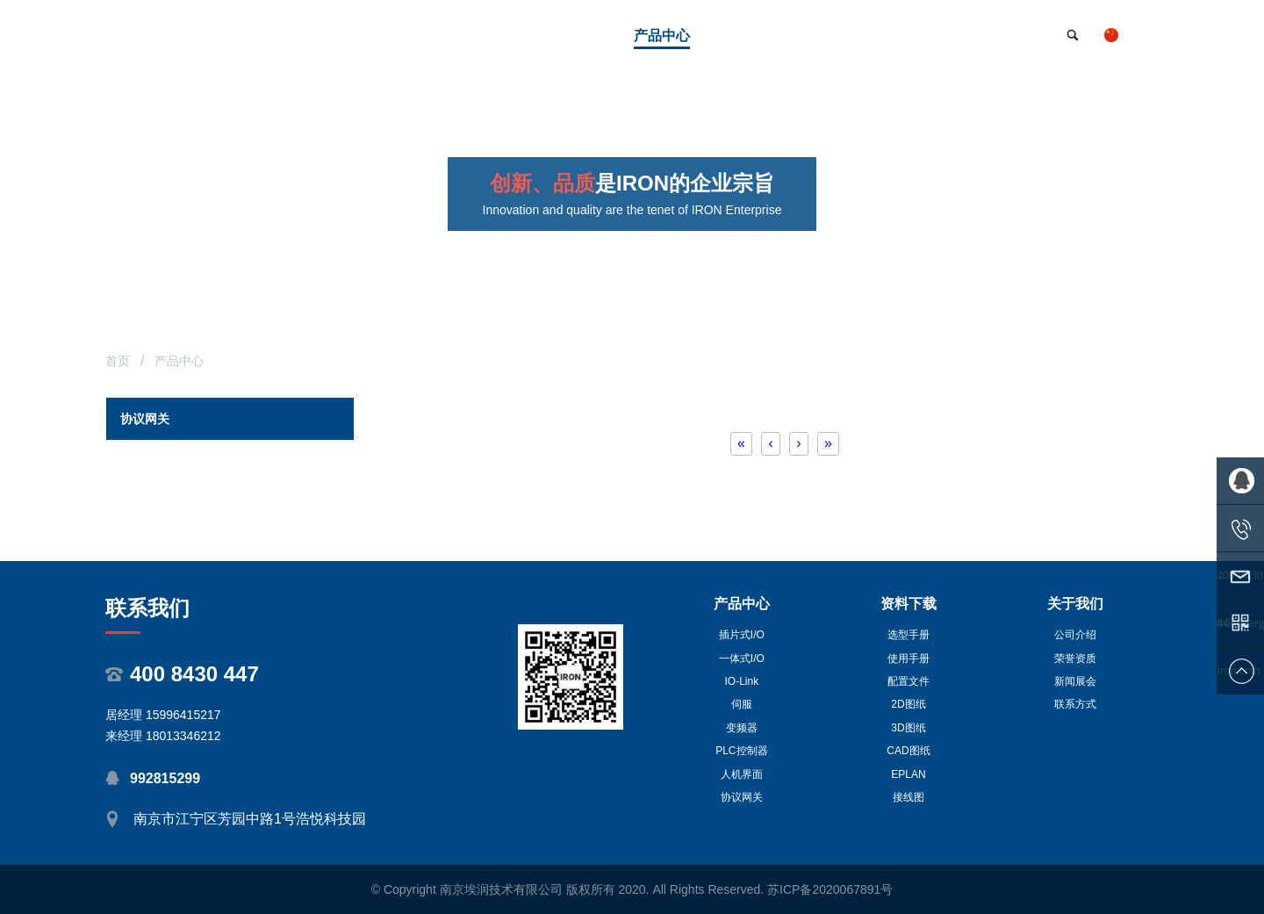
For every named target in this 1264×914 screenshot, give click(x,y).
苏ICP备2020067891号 (830, 889)
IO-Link (742, 681)
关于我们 (1075, 603)
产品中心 (742, 603)
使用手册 (908, 658)
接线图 (908, 797)
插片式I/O (742, 635)
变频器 (742, 728)
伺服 (741, 704)
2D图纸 (908, 704)
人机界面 (742, 774)
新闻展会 (1075, 681)
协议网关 (742, 797)
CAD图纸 (908, 751)
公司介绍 (1075, 635)
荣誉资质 (1075, 658)
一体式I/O (742, 658)
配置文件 (908, 681)
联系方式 (1075, 704)
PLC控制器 (741, 751)
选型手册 (908, 635)
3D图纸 (908, 728)
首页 (117, 361)
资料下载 (908, 603)
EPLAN (908, 774)
